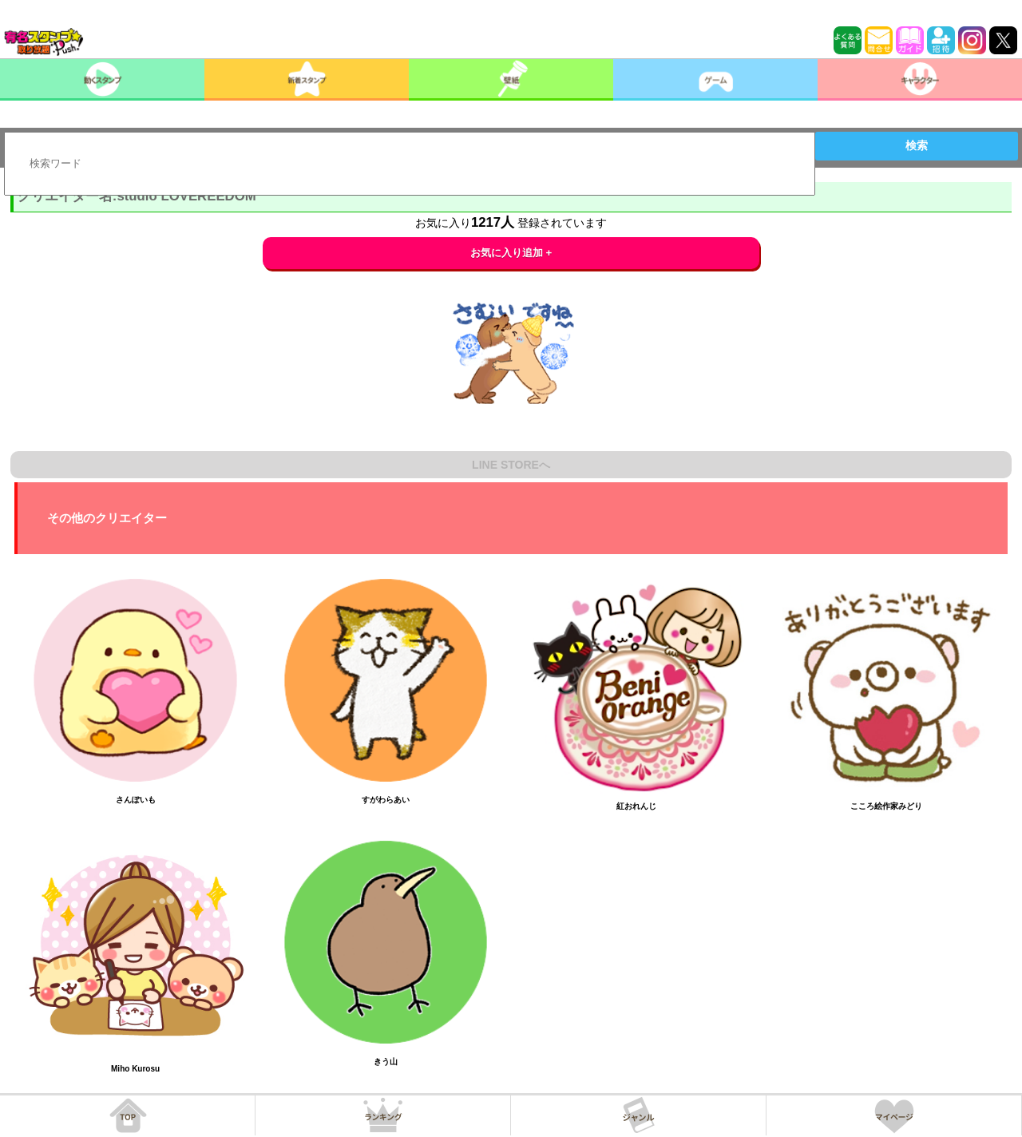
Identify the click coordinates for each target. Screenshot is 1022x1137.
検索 (916, 145)
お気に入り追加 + (511, 253)
